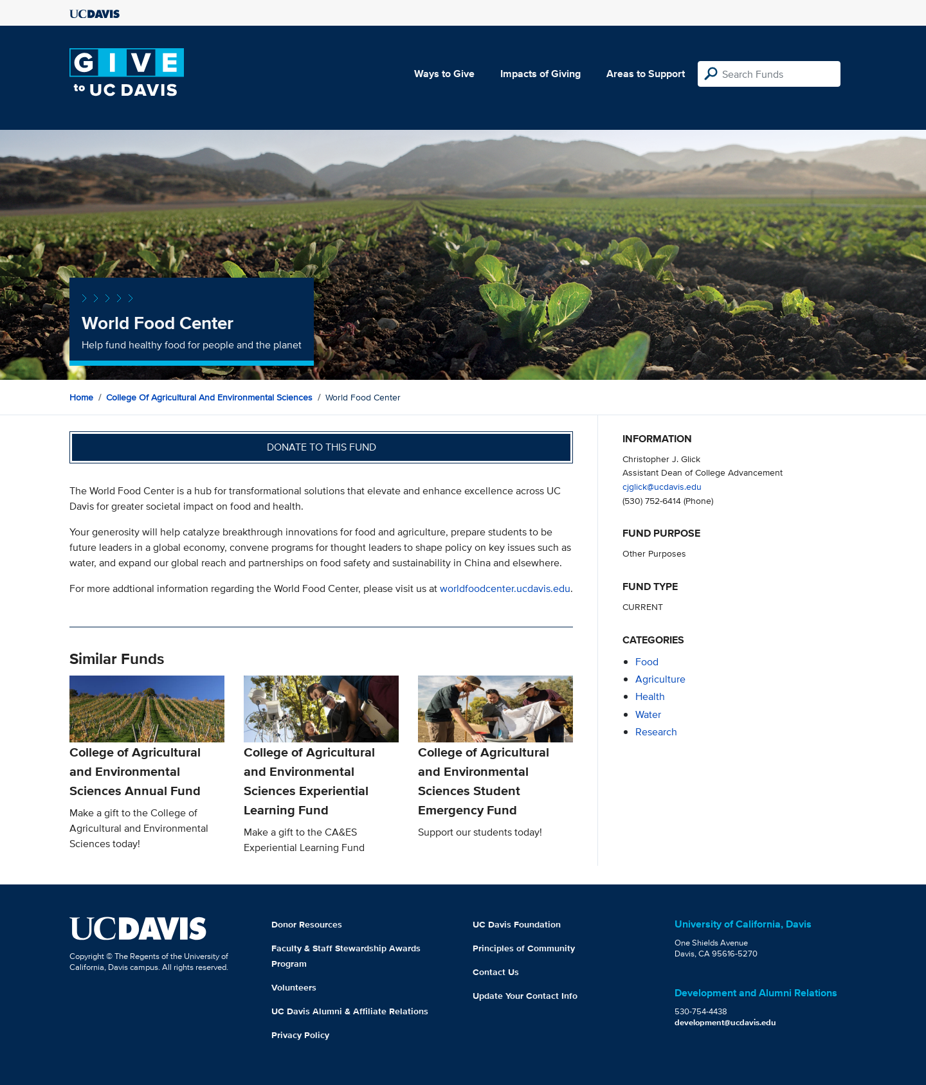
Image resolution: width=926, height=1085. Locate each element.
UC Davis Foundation (517, 924)
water (648, 714)
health (650, 696)
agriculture (660, 679)
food (646, 661)
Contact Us (496, 971)
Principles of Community (524, 948)
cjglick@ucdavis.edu (662, 486)
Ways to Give (444, 73)
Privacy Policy (300, 1034)
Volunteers (293, 987)
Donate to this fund (321, 447)
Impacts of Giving (540, 73)
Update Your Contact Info (525, 995)
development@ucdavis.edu (725, 1022)
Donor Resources (306, 924)
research (656, 731)
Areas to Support (645, 73)
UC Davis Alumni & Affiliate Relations (349, 1011)
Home (81, 397)
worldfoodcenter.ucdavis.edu (505, 588)
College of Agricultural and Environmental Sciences (209, 397)
